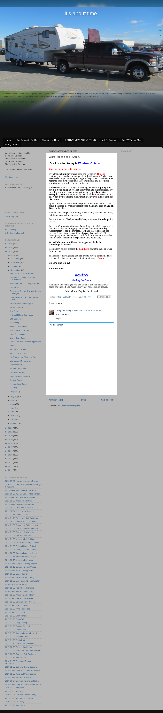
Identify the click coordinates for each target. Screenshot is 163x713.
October (14, 266)
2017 (10, 447)
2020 (10, 436)
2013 (10, 462)
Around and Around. (19, 349)
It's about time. (82, 13)
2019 (10, 439)
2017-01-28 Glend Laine (15, 630)
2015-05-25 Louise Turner (16, 574)
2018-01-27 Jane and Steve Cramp (20, 674)
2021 (10, 432)
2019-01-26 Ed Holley (14, 702)
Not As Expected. (17, 372)
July (12, 400)
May (12, 408)
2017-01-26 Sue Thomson (16, 605)
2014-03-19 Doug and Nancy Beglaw (21, 563)
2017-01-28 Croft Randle (16, 616)
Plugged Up (15, 392)
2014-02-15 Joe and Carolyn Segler (20, 556)
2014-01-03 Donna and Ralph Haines (21, 525)
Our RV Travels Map (131, 140)
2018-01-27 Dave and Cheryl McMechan (22, 670)
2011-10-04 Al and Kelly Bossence (20, 511)
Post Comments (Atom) (71, 406)
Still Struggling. (16, 319)
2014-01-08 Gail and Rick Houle (19, 536)
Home (8, 140)
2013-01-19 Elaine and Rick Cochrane (21, 518)
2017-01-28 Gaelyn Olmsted (17, 626)
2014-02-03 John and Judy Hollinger (21, 553)
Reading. (14, 388)
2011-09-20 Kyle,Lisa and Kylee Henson (22, 494)
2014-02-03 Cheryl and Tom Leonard (21, 550)
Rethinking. (15, 287)
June (12, 404)
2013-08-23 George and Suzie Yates (21, 522)
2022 (10, 428)
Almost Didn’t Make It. (19, 326)
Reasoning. (15, 323)
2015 (10, 455)
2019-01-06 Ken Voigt (14, 691)
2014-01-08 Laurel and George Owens (22, 543)
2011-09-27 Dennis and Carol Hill (19, 504)
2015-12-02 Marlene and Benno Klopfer (22, 581)
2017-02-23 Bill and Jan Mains (18, 647)
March (13, 415)
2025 (10, 247)
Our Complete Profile (27, 140)
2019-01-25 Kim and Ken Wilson (19, 698)
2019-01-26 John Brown (15, 705)
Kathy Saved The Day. (20, 330)
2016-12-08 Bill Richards (16, 584)
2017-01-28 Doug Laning (16, 623)
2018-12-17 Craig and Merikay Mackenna (23, 684)
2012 (10, 466)
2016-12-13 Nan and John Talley (19, 591)
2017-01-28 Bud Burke (15, 612)
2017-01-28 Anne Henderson (17, 609)
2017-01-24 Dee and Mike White (19, 598)
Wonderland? (16, 365)
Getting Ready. (16, 380)
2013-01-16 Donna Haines (16, 515)
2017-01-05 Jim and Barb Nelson (19, 595)
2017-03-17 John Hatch (15, 658)
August (13, 396)
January (14, 423)
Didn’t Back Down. (18, 338)
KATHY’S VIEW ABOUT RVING (80, 140)
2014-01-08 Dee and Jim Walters (19, 532)
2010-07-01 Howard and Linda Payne (21, 481)
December (15, 259)
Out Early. (14, 311)
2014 (10, 459)
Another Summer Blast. (20, 376)
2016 (10, 451)
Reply (58, 318)
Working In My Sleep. (19, 353)
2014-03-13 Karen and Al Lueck (19, 560)
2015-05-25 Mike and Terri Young (19, 577)
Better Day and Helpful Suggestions (25, 342)
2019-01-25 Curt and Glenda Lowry (20, 695)
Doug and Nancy (63, 310)
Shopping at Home (51, 140)
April (12, 412)
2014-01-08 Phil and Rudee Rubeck (20, 546)
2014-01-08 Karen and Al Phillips (19, 539)
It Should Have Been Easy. (21, 315)
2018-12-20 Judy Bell (14, 688)
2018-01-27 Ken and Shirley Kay (19, 677)
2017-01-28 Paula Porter (16, 640)
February (14, 419)
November (15, 262)
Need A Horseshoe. (18, 369)
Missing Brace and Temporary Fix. (25, 283)
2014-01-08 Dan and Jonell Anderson (21, 529)
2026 (10, 244)
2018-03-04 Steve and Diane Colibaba (22, 681)
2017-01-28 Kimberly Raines (17, 637)
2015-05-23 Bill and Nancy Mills (19, 570)
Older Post (107, 399)
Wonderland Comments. (20, 361)
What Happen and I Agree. (21, 303)
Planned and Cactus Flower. (22, 273)
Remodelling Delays (19, 384)
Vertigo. (13, 346)
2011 (10, 470)
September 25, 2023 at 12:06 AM (86, 310)
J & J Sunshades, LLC (15, 233)
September (15, 270)
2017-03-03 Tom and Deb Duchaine (20, 654)
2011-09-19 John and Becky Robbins (21, 490)
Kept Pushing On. (17, 334)
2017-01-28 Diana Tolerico (16, 619)
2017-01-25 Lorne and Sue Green (20, 602)
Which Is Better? (17, 307)
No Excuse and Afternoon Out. (23, 357)
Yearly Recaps (12, 144)
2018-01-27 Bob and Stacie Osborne (21, 667)
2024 (10, 251)
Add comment (56, 325)
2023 (10, 255)
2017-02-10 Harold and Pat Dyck (19, 644)
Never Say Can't (12, 216)
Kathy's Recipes (108, 140)
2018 (10, 443)
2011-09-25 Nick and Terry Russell (20, 497)
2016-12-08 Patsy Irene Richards (19, 588)
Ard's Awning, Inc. (13, 229)
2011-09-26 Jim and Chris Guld (18, 501)
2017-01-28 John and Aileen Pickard (21, 633)
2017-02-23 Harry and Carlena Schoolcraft (23, 651)
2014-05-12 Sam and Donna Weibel (20, 567)
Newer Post (56, 399)
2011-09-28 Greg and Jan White (19, 508)
